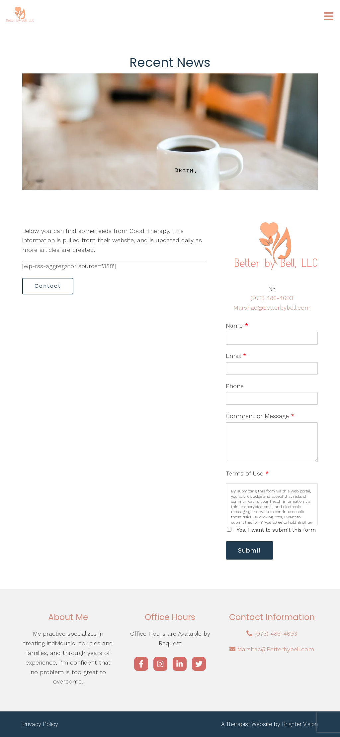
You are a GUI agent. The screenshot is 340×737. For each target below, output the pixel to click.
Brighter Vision (300, 724)
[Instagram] (160, 664)
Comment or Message (260, 415)
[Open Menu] (328, 17)
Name (237, 325)
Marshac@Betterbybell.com (271, 307)
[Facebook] (141, 664)
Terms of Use (247, 473)
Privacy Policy (40, 724)
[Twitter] (199, 664)
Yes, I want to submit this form (276, 530)
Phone (235, 385)
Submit (249, 550)
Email (236, 355)
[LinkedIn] (180, 664)
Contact (48, 286)
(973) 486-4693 (271, 297)
